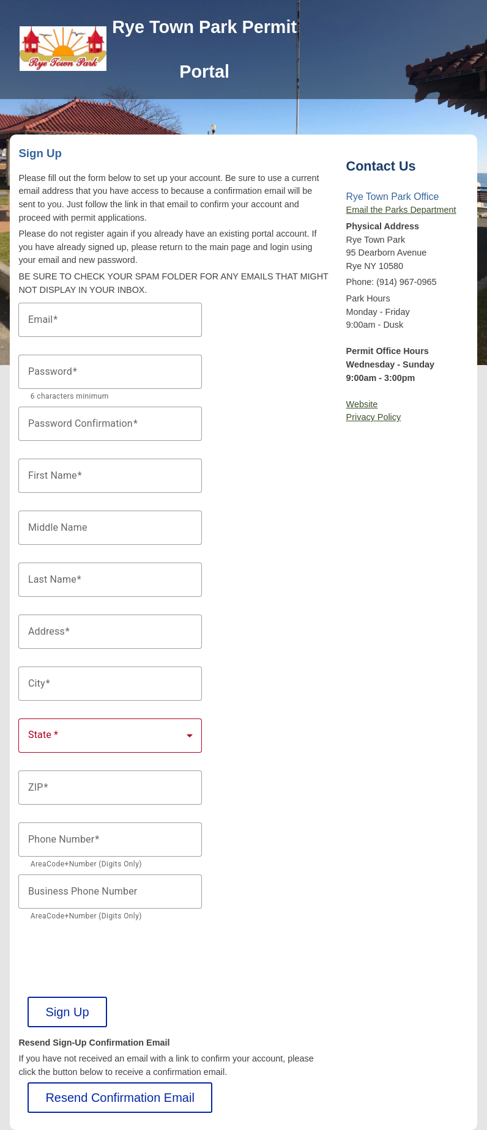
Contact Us (381, 166)
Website (362, 404)
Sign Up (67, 1012)
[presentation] (111, 950)
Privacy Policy (373, 417)
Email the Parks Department (401, 210)
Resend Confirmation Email (119, 1097)
